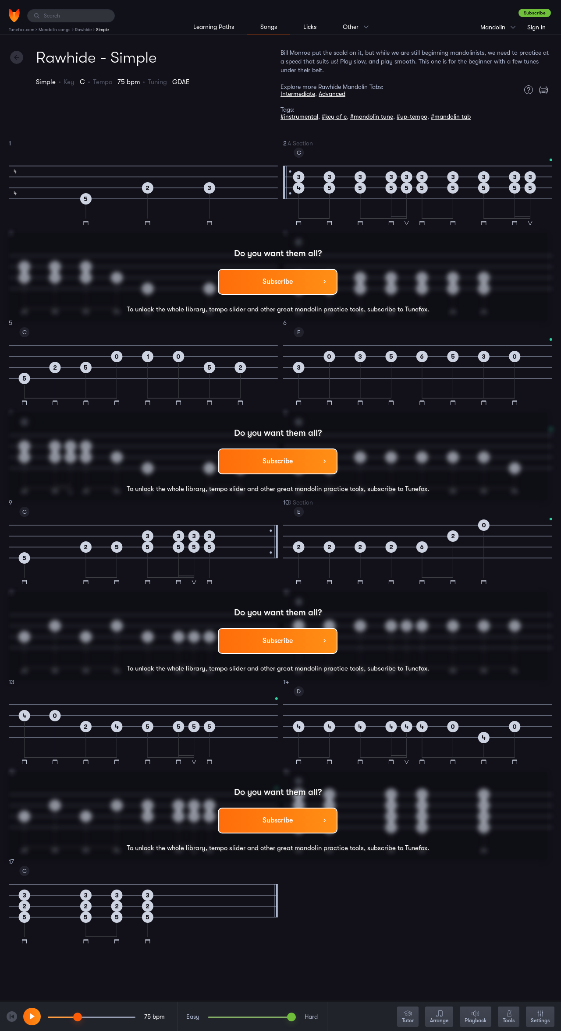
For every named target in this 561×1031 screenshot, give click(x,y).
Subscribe (535, 13)
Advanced (332, 93)
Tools (509, 1017)
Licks (309, 26)
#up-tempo (412, 116)
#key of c (334, 116)
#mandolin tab (451, 116)
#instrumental (299, 116)
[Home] (14, 15)
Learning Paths (213, 26)
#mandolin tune (371, 116)
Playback (475, 1017)
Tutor (408, 1017)
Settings (540, 1017)
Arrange (439, 1017)
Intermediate (297, 93)
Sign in (536, 27)
